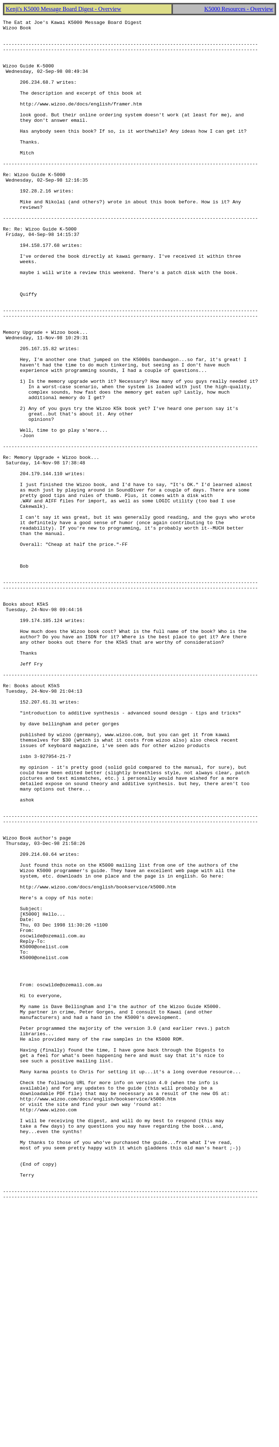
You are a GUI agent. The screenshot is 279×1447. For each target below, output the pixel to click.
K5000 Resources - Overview (238, 9)
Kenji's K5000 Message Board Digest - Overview (63, 9)
